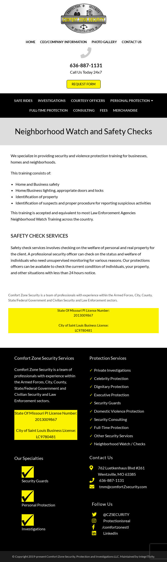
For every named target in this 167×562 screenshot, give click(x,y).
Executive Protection (111, 394)
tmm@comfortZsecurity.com (123, 486)
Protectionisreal (115, 520)
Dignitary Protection (111, 386)
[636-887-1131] (85, 52)
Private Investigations (112, 370)
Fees (104, 110)
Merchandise (125, 110)
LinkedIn (109, 533)
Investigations (52, 100)
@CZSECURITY (115, 514)
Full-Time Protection (48, 110)
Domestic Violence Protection (119, 411)
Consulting (84, 110)
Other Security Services (113, 435)
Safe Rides (23, 100)
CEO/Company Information (63, 42)
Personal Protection (131, 101)
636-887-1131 (86, 65)
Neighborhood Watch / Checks (119, 443)
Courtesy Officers (88, 100)
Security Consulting (110, 419)
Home (30, 42)
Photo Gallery (104, 42)
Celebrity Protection (111, 378)
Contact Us (131, 42)
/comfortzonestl (114, 527)
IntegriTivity (146, 556)
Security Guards (107, 402)
